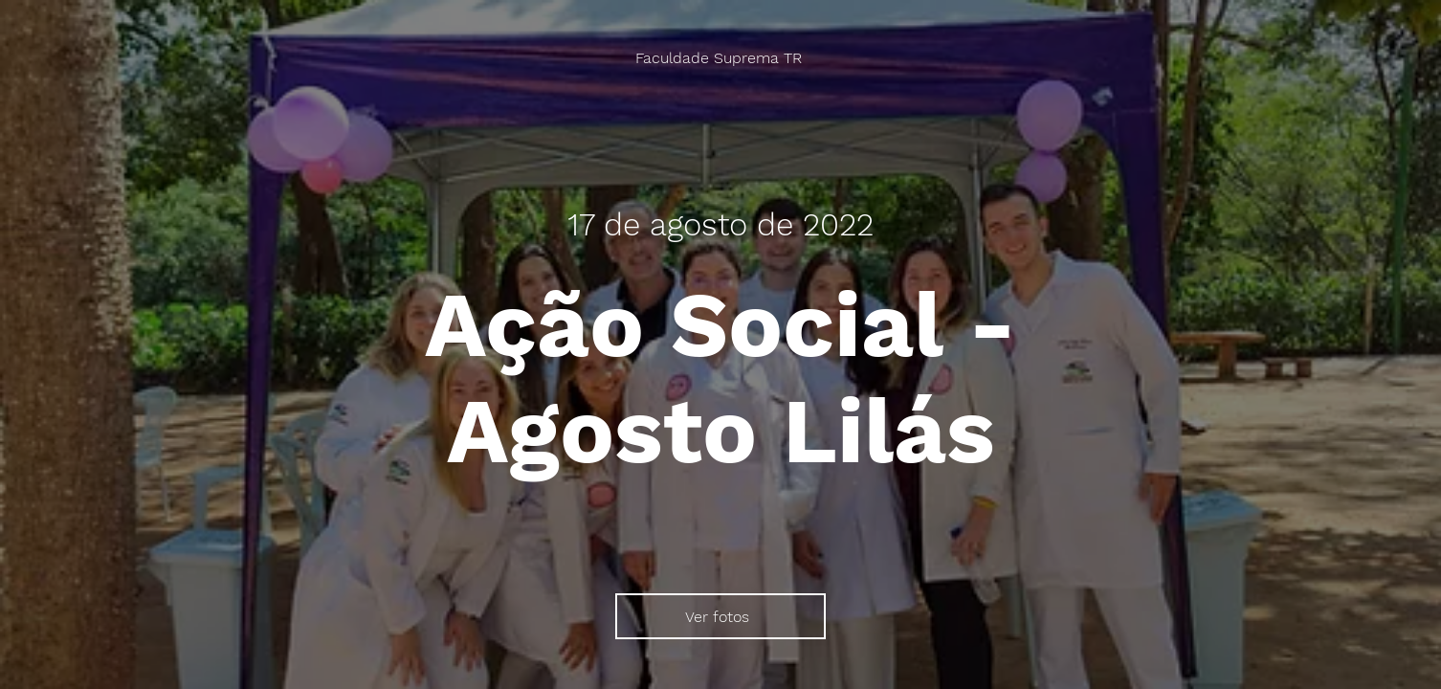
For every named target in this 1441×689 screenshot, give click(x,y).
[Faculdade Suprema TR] (720, 58)
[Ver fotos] (720, 616)
